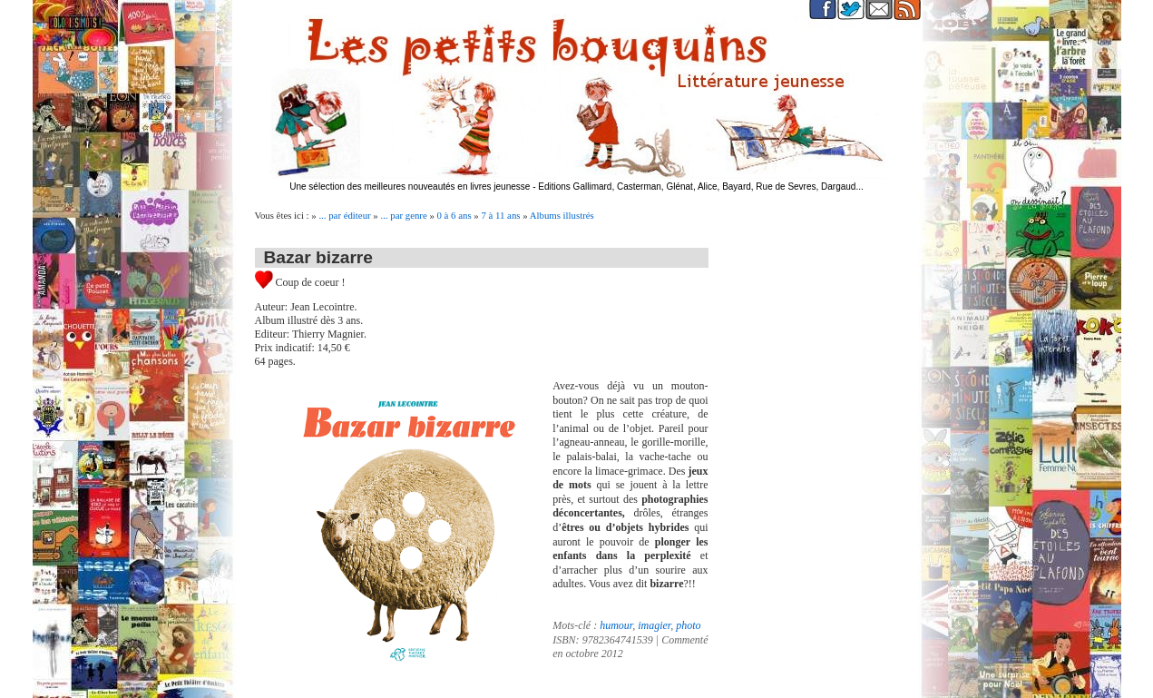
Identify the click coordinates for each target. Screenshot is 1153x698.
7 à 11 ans (500, 215)
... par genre (403, 215)
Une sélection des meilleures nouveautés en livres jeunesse (409, 187)
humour (616, 625)
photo (688, 625)
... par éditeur (344, 215)
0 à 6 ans (454, 215)
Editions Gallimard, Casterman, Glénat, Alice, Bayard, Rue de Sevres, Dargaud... (701, 187)
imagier (654, 625)
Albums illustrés (562, 215)
